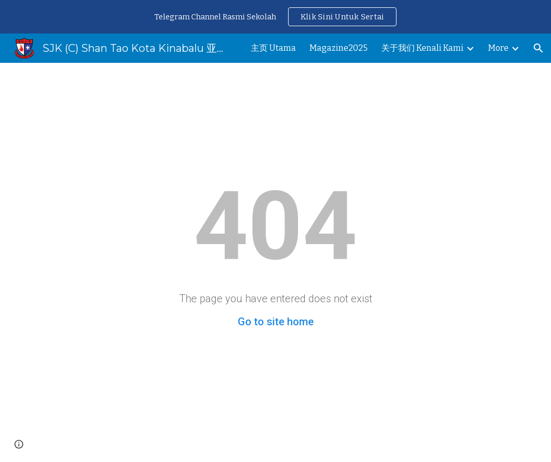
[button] (538, 48)
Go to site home (276, 321)
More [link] (498, 48)
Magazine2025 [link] (339, 48)
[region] (275, 17)
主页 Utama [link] (273, 48)
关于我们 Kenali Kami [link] (422, 48)
